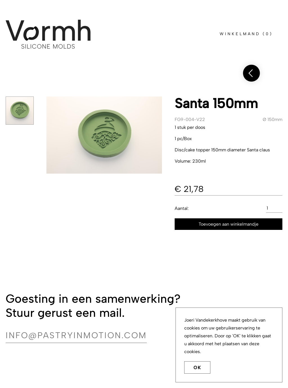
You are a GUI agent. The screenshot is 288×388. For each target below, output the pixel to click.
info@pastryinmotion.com (76, 335)
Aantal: (182, 208)
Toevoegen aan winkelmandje (228, 224)
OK (197, 367)
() (246, 34)
